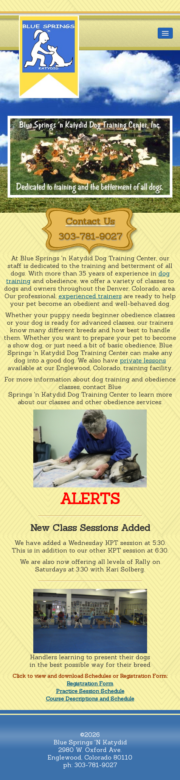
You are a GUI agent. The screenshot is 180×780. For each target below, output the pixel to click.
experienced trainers (90, 296)
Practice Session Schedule (90, 691)
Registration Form (90, 683)
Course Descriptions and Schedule (90, 698)
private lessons (143, 360)
